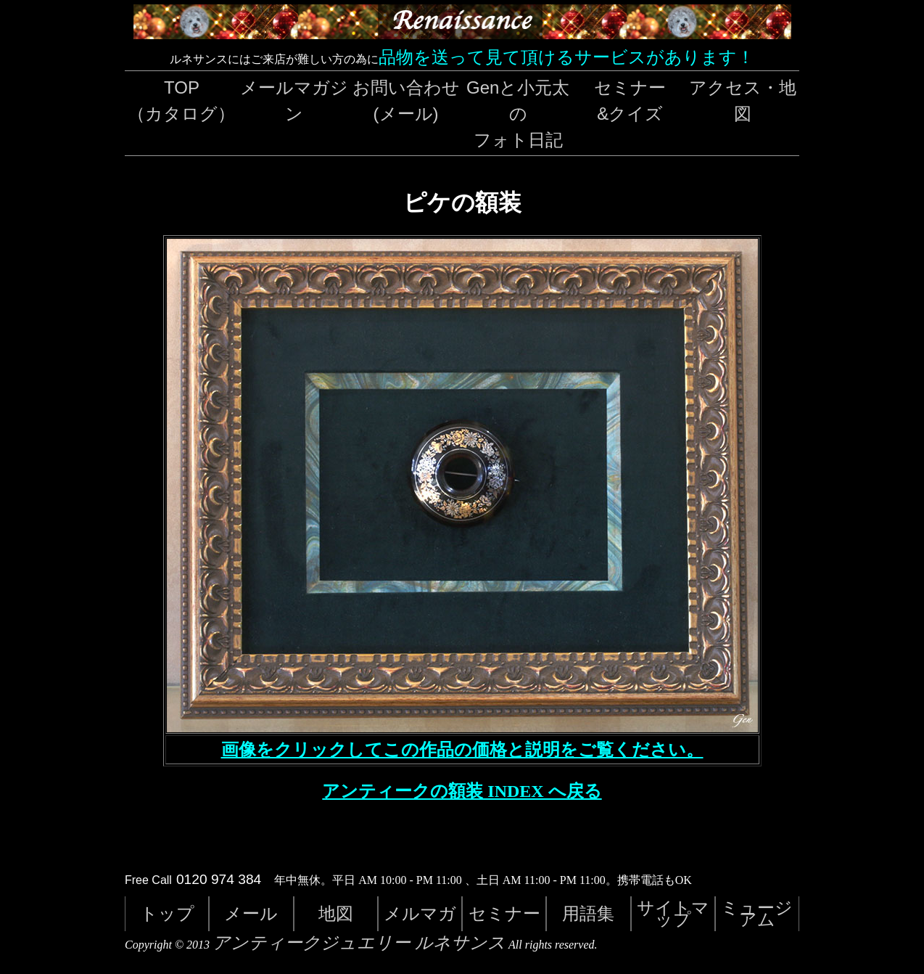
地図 (335, 913)
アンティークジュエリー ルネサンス (359, 942)
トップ (167, 913)
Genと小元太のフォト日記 (517, 114)
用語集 (588, 913)
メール (251, 913)
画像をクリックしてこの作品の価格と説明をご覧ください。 (462, 749)
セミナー (504, 913)
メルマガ (420, 913)
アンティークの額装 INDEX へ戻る (461, 791)
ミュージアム (757, 913)
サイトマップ (673, 913)
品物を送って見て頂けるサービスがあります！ (566, 57)
